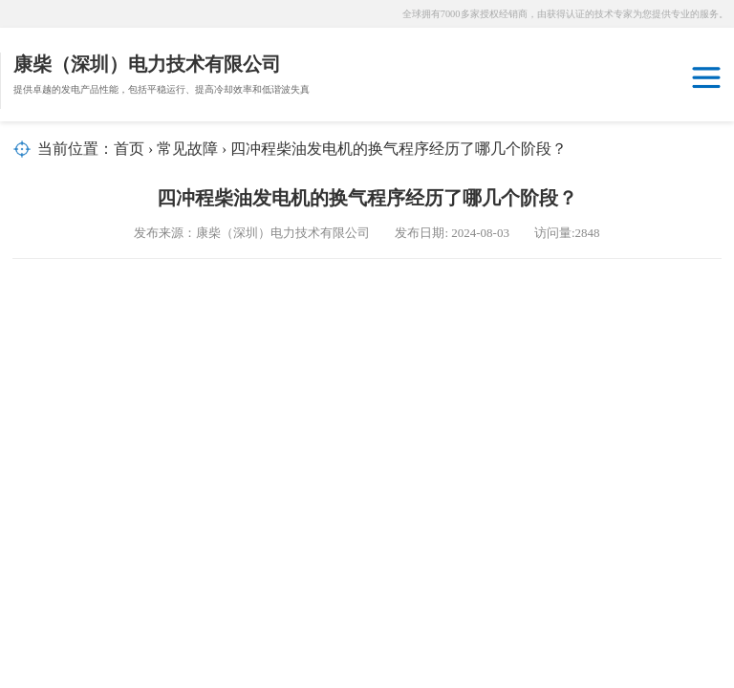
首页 (129, 148)
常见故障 (187, 148)
